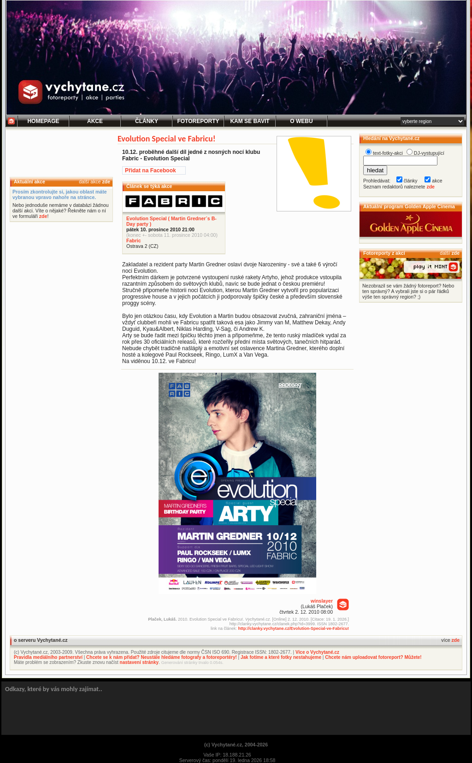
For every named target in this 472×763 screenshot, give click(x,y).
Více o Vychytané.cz (317, 652)
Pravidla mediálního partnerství (48, 657)
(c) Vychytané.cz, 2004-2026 (236, 744)
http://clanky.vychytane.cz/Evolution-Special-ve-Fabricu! (293, 628)
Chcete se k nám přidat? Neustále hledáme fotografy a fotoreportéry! (161, 657)
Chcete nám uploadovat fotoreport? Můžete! (373, 657)
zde (106, 181)
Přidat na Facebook (150, 170)
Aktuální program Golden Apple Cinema (409, 206)
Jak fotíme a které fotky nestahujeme (281, 657)
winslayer (322, 601)
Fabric (133, 240)
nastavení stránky (139, 662)
